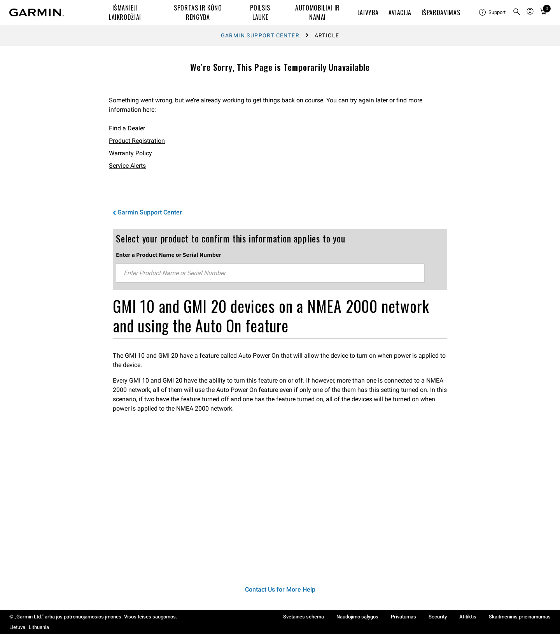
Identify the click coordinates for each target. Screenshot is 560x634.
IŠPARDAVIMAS (441, 12)
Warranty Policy (130, 153)
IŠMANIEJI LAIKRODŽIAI (125, 12)
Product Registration (137, 140)
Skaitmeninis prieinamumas (520, 617)
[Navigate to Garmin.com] (36, 12)
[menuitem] (492, 12)
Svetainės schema (303, 617)
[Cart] (543, 12)
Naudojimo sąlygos (357, 617)
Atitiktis (467, 617)
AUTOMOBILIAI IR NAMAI (317, 12)
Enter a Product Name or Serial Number (168, 254)
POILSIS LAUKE (260, 12)
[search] (517, 12)
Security (438, 617)
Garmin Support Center (260, 35)
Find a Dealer (127, 128)
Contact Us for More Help (280, 589)
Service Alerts (127, 165)
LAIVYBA (367, 12)
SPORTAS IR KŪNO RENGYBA (198, 12)
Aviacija (399, 12)
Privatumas (403, 617)
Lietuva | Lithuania (29, 627)
